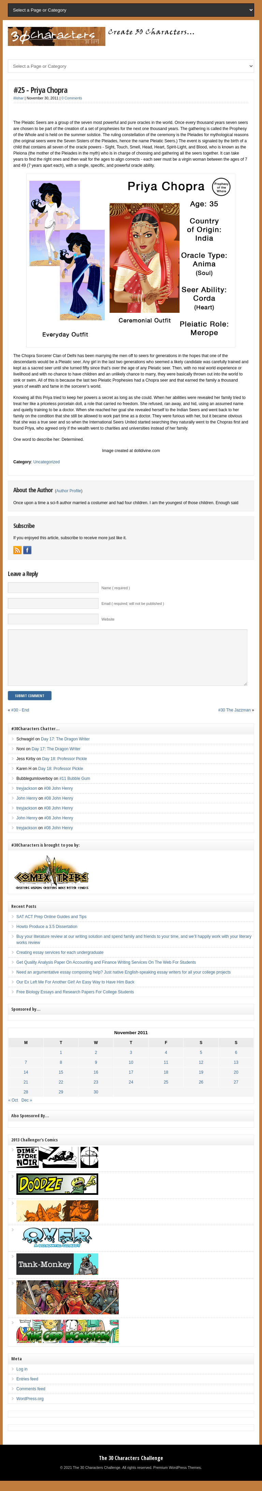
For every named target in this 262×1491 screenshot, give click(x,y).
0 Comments (71, 98)
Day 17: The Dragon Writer (65, 749)
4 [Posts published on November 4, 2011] (166, 1062)
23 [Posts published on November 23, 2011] (96, 1092)
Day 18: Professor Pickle (64, 769)
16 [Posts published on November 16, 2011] (96, 1082)
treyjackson (26, 798)
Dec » (26, 1110)
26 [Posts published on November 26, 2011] (201, 1092)
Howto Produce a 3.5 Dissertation (46, 936)
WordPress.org (30, 1409)
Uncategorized (46, 462)
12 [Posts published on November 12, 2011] (201, 1072)
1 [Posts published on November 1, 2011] (61, 1062)
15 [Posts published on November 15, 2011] (61, 1082)
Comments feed (30, 1399)
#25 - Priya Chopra (40, 89)
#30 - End (20, 720)
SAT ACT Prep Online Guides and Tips (51, 927)
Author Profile (68, 490)
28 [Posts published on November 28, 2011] (26, 1102)
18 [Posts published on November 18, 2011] (166, 1082)
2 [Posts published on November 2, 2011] (96, 1062)
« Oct (13, 1110)
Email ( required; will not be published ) (132, 604)
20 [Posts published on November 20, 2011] (236, 1082)
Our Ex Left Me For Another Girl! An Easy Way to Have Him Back (75, 992)
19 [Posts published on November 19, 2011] (201, 1082)
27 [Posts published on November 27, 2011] (236, 1092)
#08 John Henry (58, 798)
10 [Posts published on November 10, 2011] (131, 1072)
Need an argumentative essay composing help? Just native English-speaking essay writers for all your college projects (123, 982)
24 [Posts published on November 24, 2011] (131, 1092)
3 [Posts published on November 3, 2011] (131, 1062)
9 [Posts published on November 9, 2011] (96, 1072)
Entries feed (27, 1389)
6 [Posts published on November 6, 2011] (236, 1062)
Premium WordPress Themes (177, 1478)
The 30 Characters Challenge (131, 1468)
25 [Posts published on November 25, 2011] (166, 1092)
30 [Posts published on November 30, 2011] (96, 1102)
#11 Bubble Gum (74, 788)
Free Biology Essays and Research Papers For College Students (75, 1002)
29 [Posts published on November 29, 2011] (61, 1102)
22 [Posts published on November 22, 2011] (61, 1092)
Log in (22, 1379)
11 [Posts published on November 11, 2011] (166, 1072)
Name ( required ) (115, 588)
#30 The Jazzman (234, 720)
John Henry (26, 808)
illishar (18, 98)
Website (107, 619)
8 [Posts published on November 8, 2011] (61, 1072)
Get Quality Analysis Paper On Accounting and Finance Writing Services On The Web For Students (106, 972)
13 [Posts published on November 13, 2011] (236, 1072)
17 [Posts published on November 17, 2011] (131, 1082)
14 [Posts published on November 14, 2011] (26, 1082)
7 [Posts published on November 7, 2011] (26, 1072)
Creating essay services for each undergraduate (59, 962)
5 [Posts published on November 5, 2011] (201, 1062)
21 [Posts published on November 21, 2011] (26, 1092)
